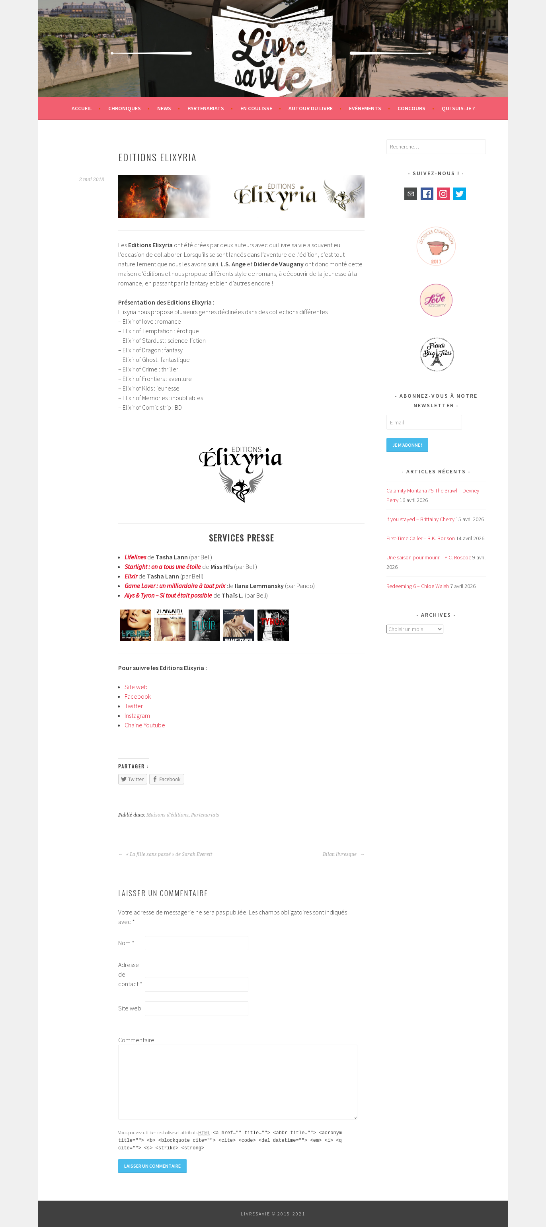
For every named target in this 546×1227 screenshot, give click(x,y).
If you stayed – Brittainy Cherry (420, 519)
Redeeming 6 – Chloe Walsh (417, 586)
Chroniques (124, 108)
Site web (136, 687)
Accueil (82, 108)
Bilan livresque (344, 854)
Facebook (138, 696)
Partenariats (205, 108)
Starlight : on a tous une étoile (163, 567)
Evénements (365, 108)
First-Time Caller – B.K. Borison (420, 538)
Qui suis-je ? (458, 108)
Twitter (134, 706)
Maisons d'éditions (167, 815)
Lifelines (135, 557)
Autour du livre (311, 108)
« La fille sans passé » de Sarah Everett (165, 854)
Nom (126, 943)
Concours (411, 108)
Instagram (137, 715)
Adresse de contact (130, 974)
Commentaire (131, 1040)
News (164, 108)
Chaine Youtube (145, 725)
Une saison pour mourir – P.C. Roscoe (428, 557)
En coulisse (256, 108)
